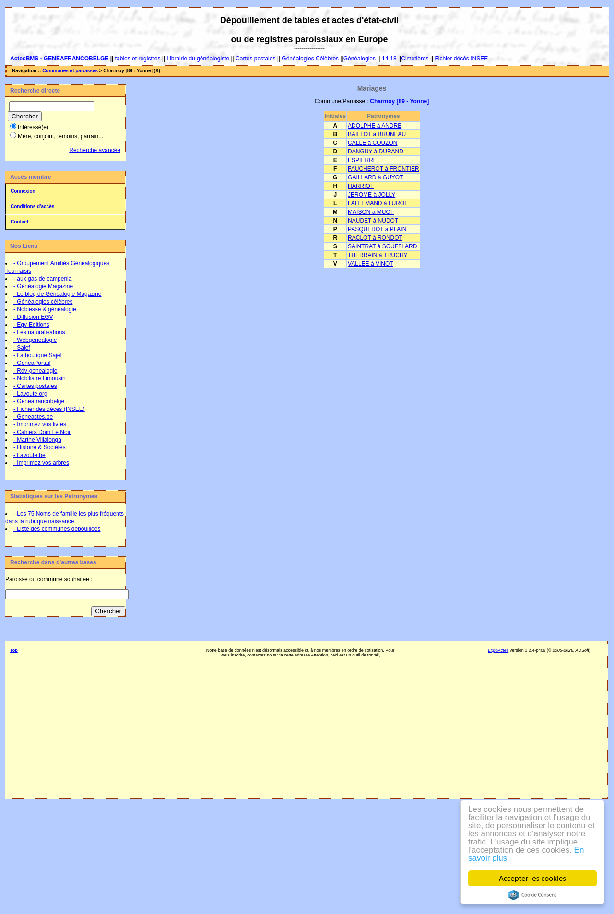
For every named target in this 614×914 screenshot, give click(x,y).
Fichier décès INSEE (461, 58)
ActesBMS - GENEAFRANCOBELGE (59, 58)
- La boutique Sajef (37, 355)
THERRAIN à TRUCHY (377, 255)
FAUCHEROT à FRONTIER (383, 168)
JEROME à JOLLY (371, 194)
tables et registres (138, 58)
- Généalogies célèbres (42, 301)
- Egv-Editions (31, 324)
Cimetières (414, 58)
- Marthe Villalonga (37, 439)
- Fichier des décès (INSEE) (49, 409)
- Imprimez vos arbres (41, 462)
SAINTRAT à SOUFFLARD (382, 246)
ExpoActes (498, 650)
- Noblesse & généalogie (44, 309)
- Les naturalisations (39, 332)
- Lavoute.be (29, 455)
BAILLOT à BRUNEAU (377, 134)
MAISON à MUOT (371, 212)
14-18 (389, 58)
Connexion (23, 191)
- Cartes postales (35, 386)
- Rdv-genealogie (35, 370)
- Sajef (21, 347)
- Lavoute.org (30, 393)
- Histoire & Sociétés (39, 447)
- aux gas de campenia (42, 278)
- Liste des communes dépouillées (56, 529)
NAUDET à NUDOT (373, 220)
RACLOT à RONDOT (375, 237)
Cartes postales (255, 58)
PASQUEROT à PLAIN (377, 229)
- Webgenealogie (35, 340)
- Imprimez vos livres (39, 424)
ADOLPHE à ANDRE (374, 125)
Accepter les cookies (532, 878)
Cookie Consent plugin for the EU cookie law (532, 895)
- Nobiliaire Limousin (39, 378)
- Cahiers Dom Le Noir (42, 432)
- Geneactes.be (33, 416)
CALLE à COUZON (372, 143)
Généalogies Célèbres (310, 58)
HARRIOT (361, 186)
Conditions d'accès (32, 206)
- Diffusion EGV (33, 317)
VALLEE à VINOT (370, 263)
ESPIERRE (362, 160)
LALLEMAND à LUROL (378, 203)
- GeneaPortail (31, 363)
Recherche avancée (94, 150)
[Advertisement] (300, 724)
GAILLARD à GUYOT (375, 177)
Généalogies (359, 58)
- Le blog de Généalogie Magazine (57, 294)
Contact (19, 221)
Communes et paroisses (70, 70)
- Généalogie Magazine (43, 286)
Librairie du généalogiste (197, 58)
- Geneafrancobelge (38, 401)
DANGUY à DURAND (375, 151)
